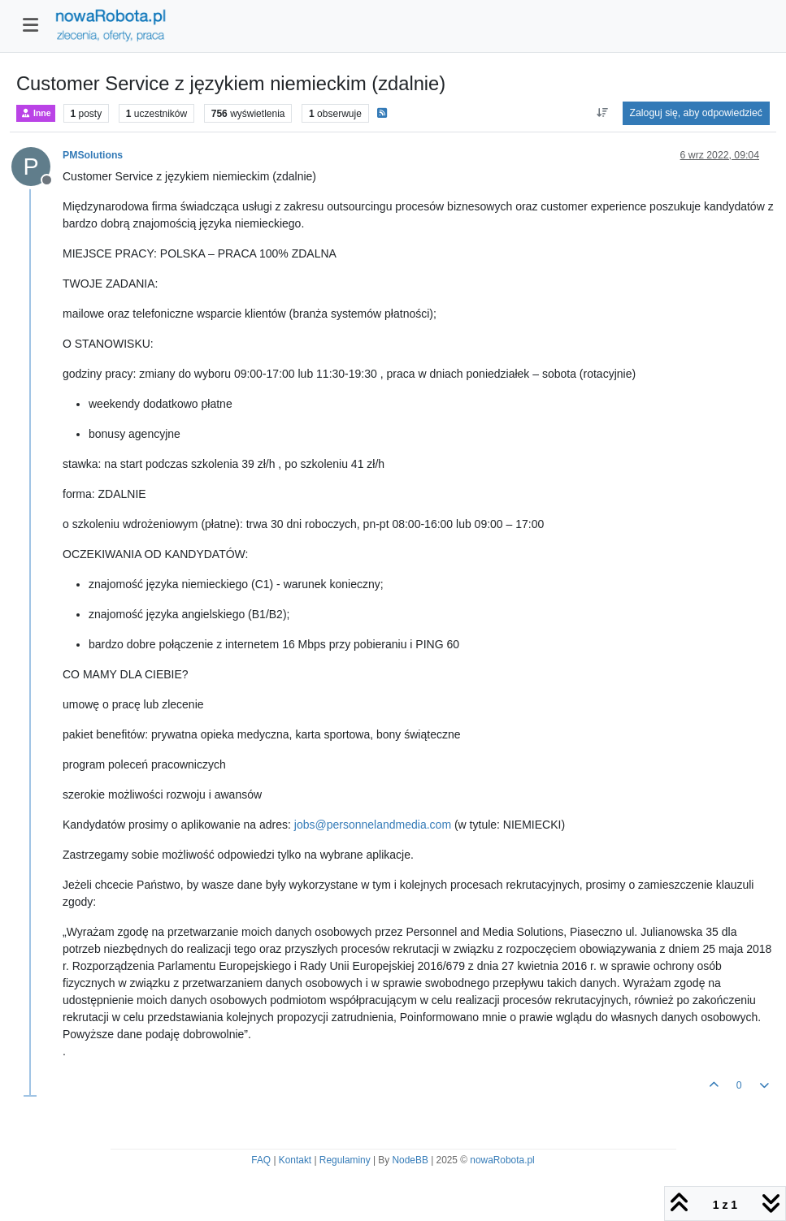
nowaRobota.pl (502, 1160)
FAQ (261, 1160)
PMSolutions (93, 155)
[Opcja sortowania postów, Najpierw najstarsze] (601, 113)
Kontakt (295, 1160)
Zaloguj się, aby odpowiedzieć (696, 113)
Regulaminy (345, 1160)
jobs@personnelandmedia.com (372, 824)
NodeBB (410, 1160)
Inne (35, 113)
